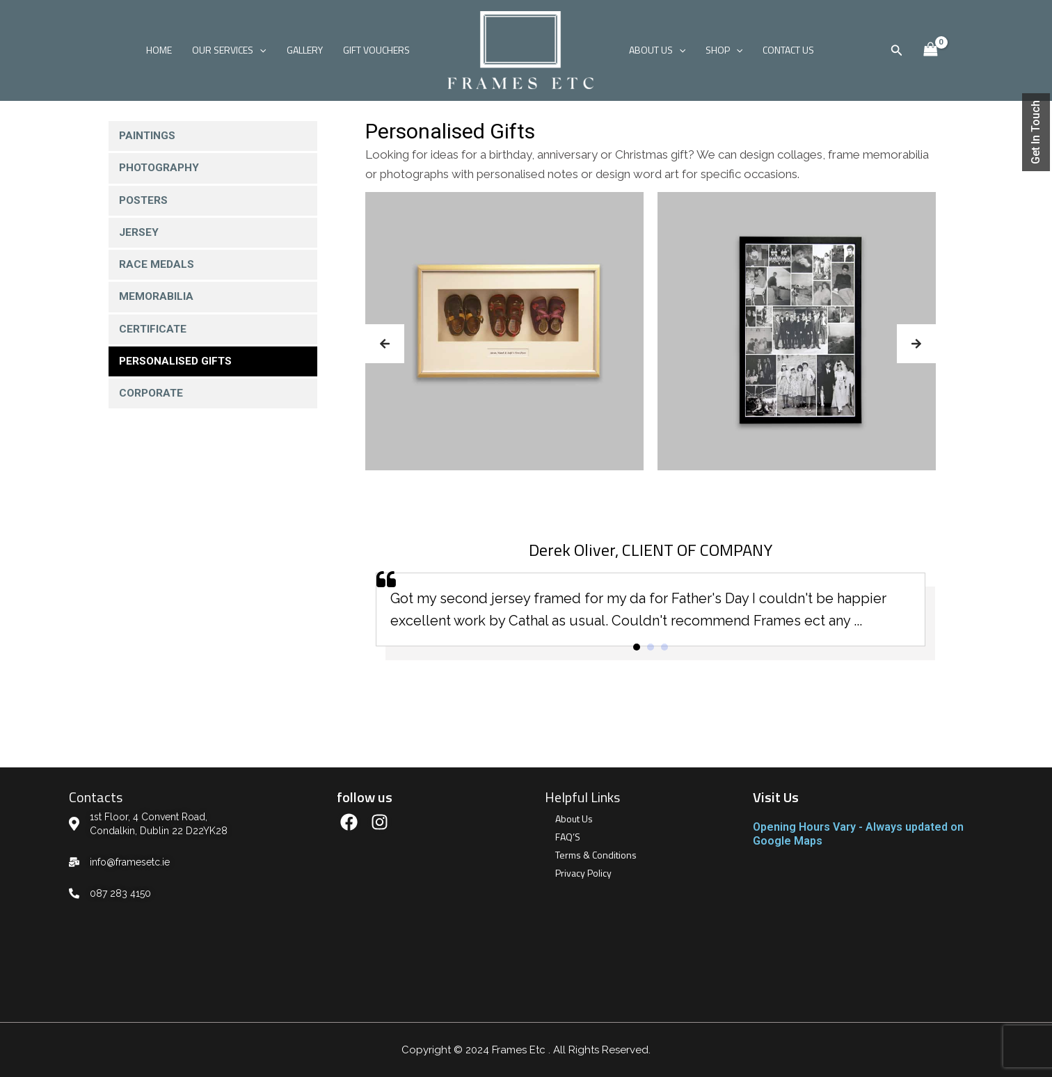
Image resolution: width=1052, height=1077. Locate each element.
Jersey (139, 234)
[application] (261, 50)
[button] (384, 343)
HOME (162, 49)
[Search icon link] (897, 50)
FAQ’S (567, 836)
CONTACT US (787, 49)
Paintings (148, 136)
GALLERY (305, 49)
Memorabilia (156, 299)
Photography (160, 168)
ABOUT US (656, 50)
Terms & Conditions (596, 854)
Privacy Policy (583, 872)
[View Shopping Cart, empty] (930, 50)
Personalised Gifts (176, 365)
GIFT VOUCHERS (376, 49)
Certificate (153, 332)
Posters (144, 201)
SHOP (722, 50)
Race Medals (157, 266)
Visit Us (776, 797)
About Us (574, 818)
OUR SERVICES (231, 50)
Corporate (152, 397)
